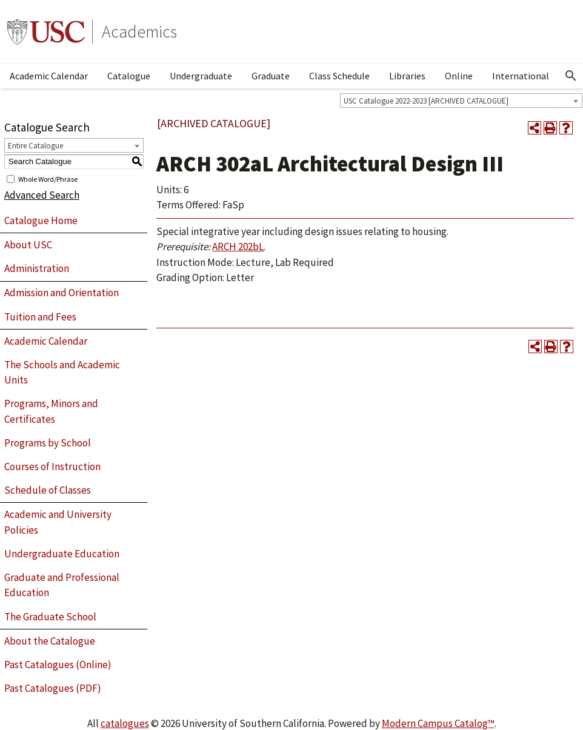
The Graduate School (50, 616)
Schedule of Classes (47, 490)
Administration (36, 268)
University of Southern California (46, 31)
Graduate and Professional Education (61, 585)
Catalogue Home (41, 220)
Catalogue (128, 76)
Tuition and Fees (40, 317)
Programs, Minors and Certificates (51, 411)
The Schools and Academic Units (62, 372)
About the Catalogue (49, 641)
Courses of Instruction (52, 466)
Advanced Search (41, 195)
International (520, 76)
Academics (139, 31)
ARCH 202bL (238, 246)
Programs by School (47, 443)
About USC (28, 244)
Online (459, 76)
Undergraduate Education (61, 553)
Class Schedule (339, 76)
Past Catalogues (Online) (58, 664)
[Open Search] (571, 76)
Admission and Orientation (61, 292)
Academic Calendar (49, 76)
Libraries (407, 76)
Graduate (271, 76)
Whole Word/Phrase (48, 178)
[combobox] (461, 100)
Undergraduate (201, 76)
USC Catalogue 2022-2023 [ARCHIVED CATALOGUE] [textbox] (426, 101)
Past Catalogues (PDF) (52, 688)
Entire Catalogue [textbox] (35, 146)
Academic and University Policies (58, 522)
